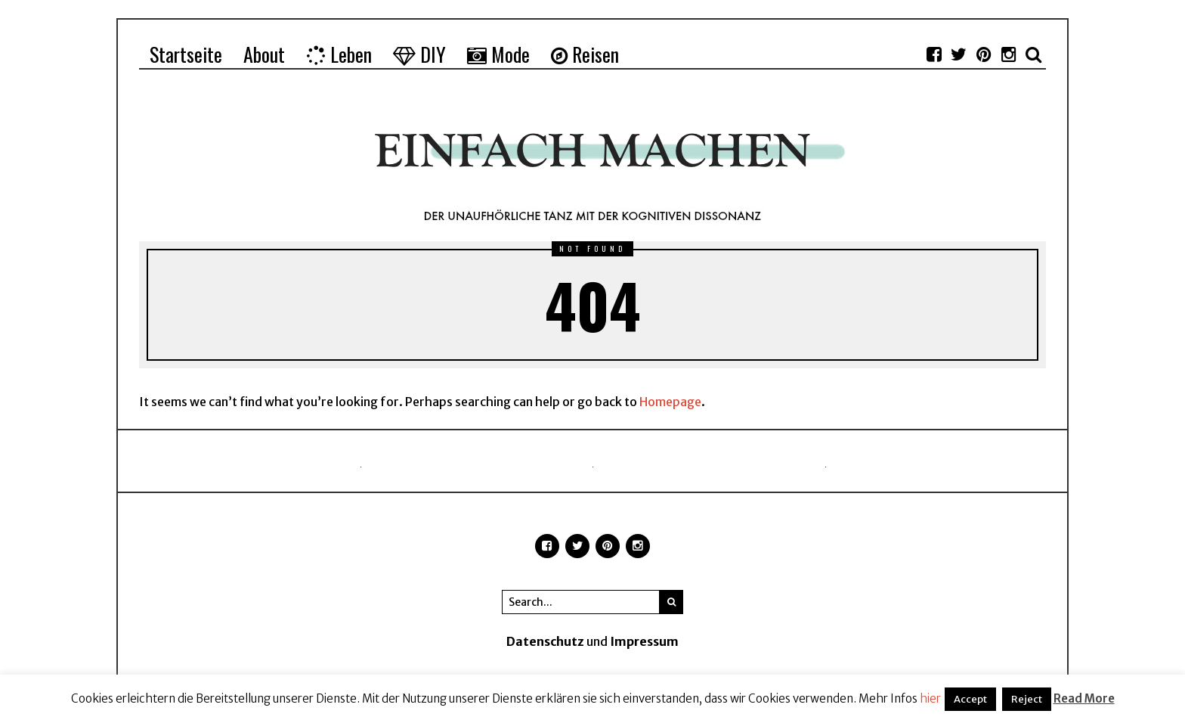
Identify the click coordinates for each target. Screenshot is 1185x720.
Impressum (644, 641)
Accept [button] (970, 699)
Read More (1084, 698)
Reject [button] (1026, 699)
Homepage (670, 401)
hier (930, 698)
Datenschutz (545, 641)
